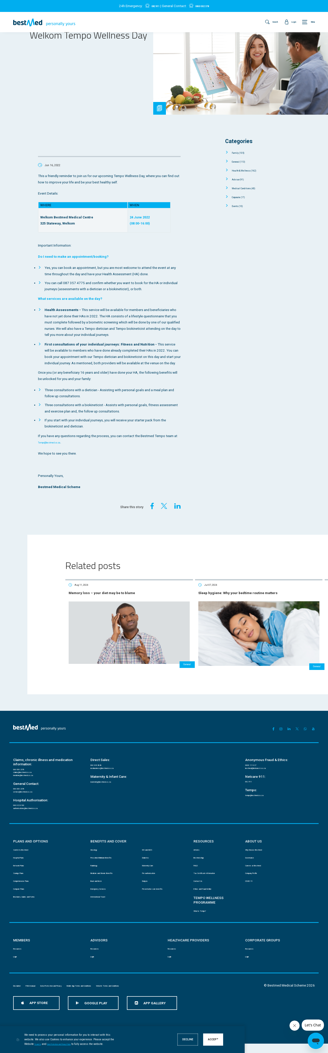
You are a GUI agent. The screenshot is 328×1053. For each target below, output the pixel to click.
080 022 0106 (21, 793)
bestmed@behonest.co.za (263, 750)
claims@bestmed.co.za (29, 754)
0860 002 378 (204, 6)
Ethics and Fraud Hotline (210, 888)
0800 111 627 (253, 745)
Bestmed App (203, 850)
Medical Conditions (250, 188)
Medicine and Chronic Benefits (111, 869)
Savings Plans (22, 869)
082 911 (151, 6)
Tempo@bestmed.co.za (56, 442)
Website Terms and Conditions (177, 989)
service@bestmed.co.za (29, 778)
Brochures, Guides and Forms (33, 897)
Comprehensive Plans (28, 879)
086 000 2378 (21, 749)
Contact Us (201, 879)
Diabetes (148, 850)
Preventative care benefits (159, 888)
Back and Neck (100, 879)
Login (17, 960)
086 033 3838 (98, 745)
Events (240, 206)
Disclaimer (20, 989)
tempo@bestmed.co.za (261, 780)
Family (241, 152)
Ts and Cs (68, 1044)
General (242, 161)
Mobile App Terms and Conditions (126, 989)
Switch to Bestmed (25, 841)
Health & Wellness (250, 170)
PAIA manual (43, 989)
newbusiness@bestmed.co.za (110, 750)
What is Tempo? (204, 911)
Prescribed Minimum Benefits (110, 850)
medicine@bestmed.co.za (31, 759)
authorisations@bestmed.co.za (34, 798)
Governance (253, 850)
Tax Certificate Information (211, 869)
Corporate (243, 197)
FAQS (197, 860)
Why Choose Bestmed (260, 841)
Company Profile (256, 869)
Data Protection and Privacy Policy (101, 1044)
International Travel (103, 897)
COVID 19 (251, 879)
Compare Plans (23, 888)
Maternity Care (151, 860)
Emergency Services (104, 888)
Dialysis (147, 879)
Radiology (97, 860)
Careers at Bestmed (258, 860)
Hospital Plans (22, 850)
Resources (20, 951)
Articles (199, 841)
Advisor (241, 179)
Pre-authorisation (153, 869)
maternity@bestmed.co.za (108, 765)
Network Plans (22, 860)
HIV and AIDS (151, 841)
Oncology (96, 841)
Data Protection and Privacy (78, 989)
